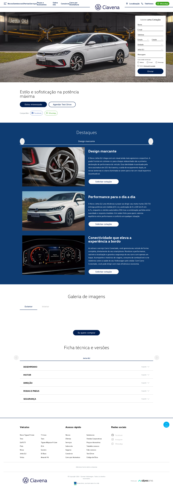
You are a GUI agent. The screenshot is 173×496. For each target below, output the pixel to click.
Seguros (68, 450)
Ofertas (68, 439)
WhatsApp (160, 62)
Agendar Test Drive (62, 104)
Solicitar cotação (103, 181)
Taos (42, 439)
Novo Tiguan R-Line (27, 435)
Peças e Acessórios (93, 442)
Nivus (22, 450)
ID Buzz (43, 454)
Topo (166, 424)
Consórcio (69, 454)
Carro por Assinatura (72, 457)
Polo (21, 446)
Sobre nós (69, 446)
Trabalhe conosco (92, 446)
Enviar (150, 71)
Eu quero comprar (86, 332)
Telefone (142, 62)
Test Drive (90, 454)
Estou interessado (33, 104)
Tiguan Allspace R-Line (49, 442)
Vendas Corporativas (94, 439)
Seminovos (90, 435)
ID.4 (42, 446)
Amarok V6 (45, 457)
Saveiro (43, 450)
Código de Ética (92, 457)
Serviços (68, 442)
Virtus (22, 457)
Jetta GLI (23, 454)
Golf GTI (23, 442)
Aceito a (147, 66)
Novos (67, 435)
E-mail (151, 62)
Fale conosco (91, 450)
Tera (21, 439)
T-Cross (43, 435)
